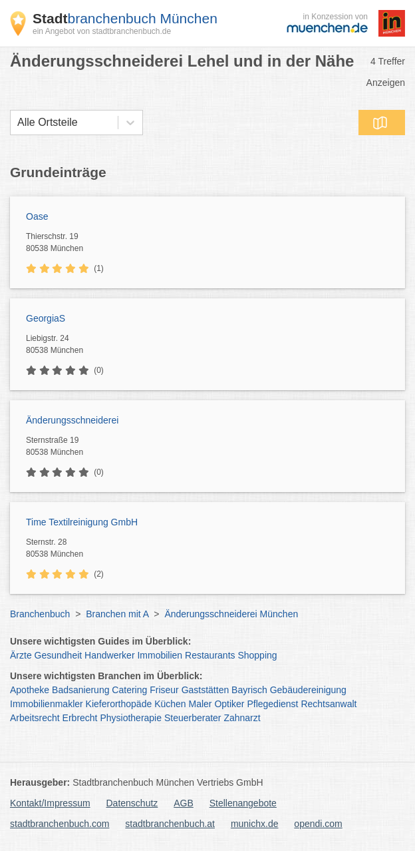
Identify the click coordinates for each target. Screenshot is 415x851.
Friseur (164, 690)
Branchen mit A (117, 614)
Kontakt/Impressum (50, 803)
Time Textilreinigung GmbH (82, 522)
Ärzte (21, 655)
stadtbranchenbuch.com (59, 823)
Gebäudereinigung (308, 690)
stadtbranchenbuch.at (170, 823)
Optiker (229, 704)
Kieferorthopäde (119, 704)
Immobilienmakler (46, 704)
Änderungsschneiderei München (231, 614)
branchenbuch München (125, 18)
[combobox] (17, 123)
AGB (184, 803)
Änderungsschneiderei (72, 420)
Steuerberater (192, 717)
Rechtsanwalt (328, 704)
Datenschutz (132, 803)
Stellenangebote (243, 803)
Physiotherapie (131, 717)
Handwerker (109, 655)
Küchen (170, 704)
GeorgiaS (45, 318)
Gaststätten (205, 690)
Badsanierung (80, 690)
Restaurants (210, 655)
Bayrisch (249, 690)
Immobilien (159, 655)
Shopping (257, 655)
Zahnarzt (241, 717)
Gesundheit (58, 655)
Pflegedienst (272, 704)
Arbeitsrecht (35, 717)
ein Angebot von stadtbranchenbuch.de (102, 31)
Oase (37, 216)
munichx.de (255, 823)
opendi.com (318, 823)
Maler (200, 704)
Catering (129, 690)
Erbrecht (80, 717)
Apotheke (29, 690)
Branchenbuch (40, 614)
